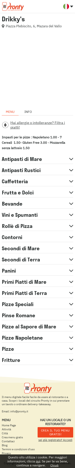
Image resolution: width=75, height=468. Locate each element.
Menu (10, 112)
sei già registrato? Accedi (55, 440)
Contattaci (8, 441)
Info (28, 112)
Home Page (9, 425)
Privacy (6, 453)
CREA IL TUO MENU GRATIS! (55, 432)
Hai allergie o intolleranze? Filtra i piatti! (37, 125)
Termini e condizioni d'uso (18, 449)
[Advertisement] (37, 68)
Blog (4, 445)
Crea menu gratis (12, 437)
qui (38, 461)
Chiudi (54, 465)
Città (5, 433)
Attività (6, 429)
